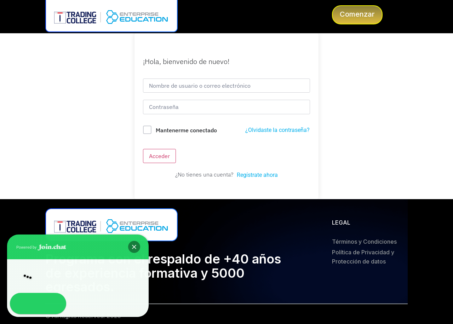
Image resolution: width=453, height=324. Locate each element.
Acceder (159, 156)
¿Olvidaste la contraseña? (277, 130)
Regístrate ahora (257, 175)
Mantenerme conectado (186, 130)
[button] (20, 303)
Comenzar (357, 14)
